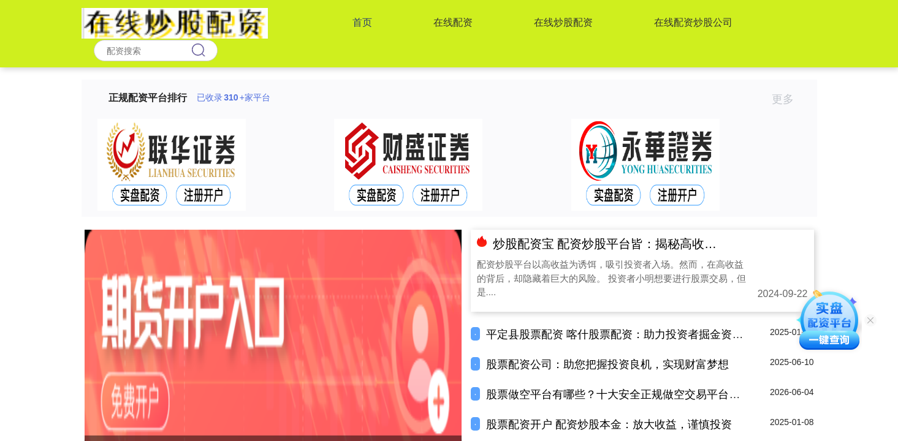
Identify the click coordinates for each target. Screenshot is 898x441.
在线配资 (453, 22)
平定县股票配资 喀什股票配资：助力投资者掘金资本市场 (625, 334)
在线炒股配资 (563, 22)
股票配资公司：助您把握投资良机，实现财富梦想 (607, 364)
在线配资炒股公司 (693, 22)
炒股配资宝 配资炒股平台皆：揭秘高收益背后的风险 (635, 244)
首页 (362, 22)
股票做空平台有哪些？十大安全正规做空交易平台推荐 (618, 394)
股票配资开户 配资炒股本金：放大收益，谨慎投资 (609, 424)
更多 (788, 99)
